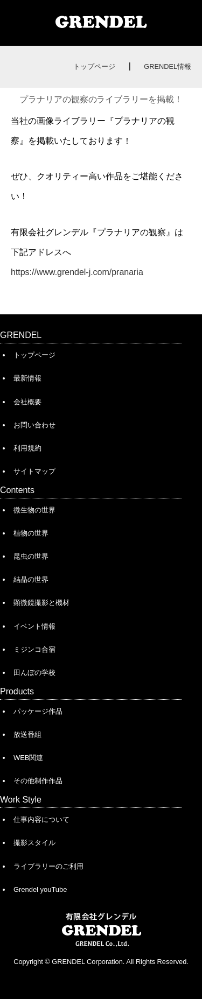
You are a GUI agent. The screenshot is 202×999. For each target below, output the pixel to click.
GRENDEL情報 (167, 66)
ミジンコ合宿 (34, 649)
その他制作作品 (37, 781)
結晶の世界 (30, 579)
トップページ (94, 66)
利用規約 (27, 448)
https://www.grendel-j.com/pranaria (77, 272)
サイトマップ (34, 471)
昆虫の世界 (30, 556)
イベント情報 (34, 626)
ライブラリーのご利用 (48, 866)
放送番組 (27, 734)
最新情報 (27, 378)
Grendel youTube (40, 889)
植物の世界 (30, 533)
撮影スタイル (34, 843)
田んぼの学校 (34, 673)
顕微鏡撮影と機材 (41, 603)
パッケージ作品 (37, 711)
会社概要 (27, 402)
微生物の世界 (34, 510)
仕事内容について (41, 819)
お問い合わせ (34, 425)
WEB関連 (28, 758)
